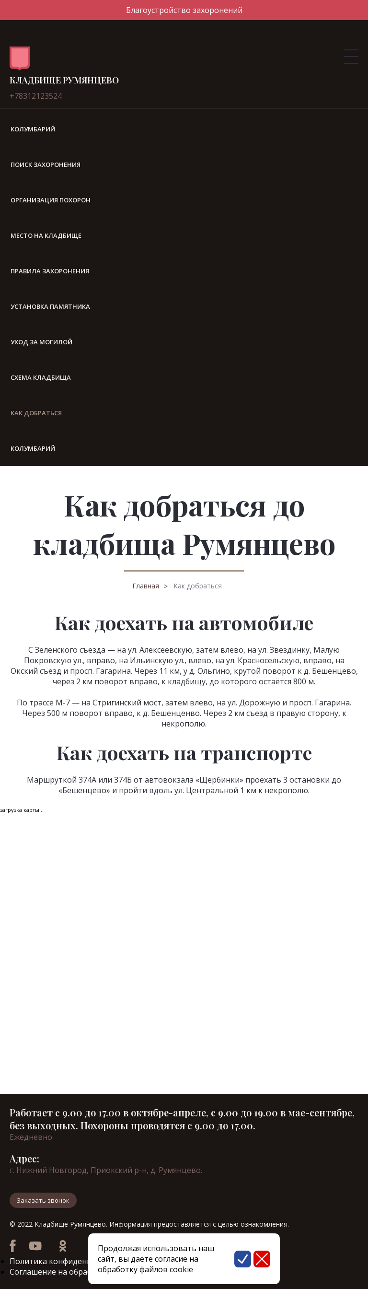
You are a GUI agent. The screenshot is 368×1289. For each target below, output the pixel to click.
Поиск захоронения (45, 164)
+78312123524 (36, 96)
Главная (145, 585)
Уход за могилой (41, 342)
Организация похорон (51, 200)
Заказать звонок (43, 1200)
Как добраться (197, 585)
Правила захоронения (50, 271)
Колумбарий (33, 129)
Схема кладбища (41, 377)
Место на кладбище (46, 235)
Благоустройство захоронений (184, 10)
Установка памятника (50, 306)
